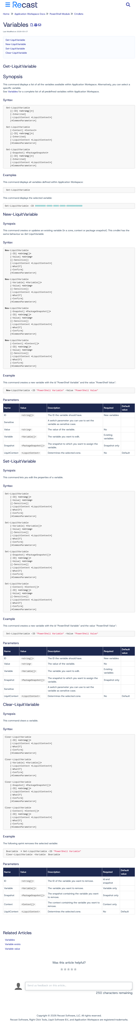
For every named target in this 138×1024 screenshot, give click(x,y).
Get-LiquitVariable (15, 39)
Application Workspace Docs (29, 13)
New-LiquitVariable (16, 44)
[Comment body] (78, 986)
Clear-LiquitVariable (16, 52)
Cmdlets (78, 13)
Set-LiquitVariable (15, 48)
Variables (13, 91)
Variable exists (13, 944)
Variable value (12, 948)
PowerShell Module (60, 13)
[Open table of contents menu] (8, 4)
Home (6, 13)
